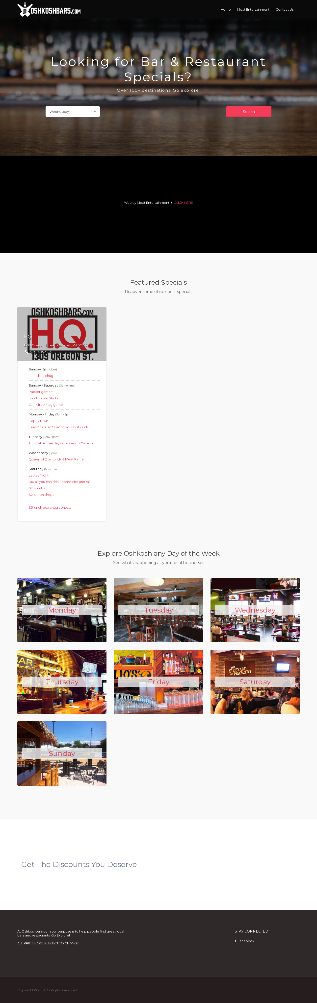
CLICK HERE (183, 203)
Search (249, 112)
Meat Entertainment (253, 9)
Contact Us (284, 9)
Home (226, 9)
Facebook (246, 941)
